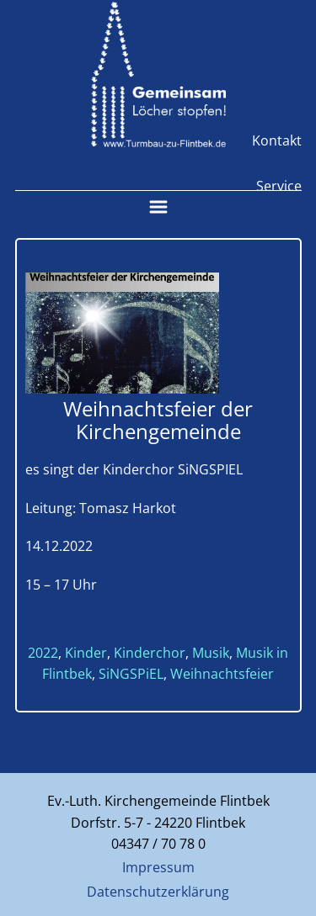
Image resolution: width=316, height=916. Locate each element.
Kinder (86, 652)
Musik (210, 652)
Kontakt (277, 140)
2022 (43, 652)
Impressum (158, 867)
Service (279, 186)
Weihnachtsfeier (222, 673)
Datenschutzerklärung (158, 891)
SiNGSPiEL (131, 673)
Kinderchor (149, 652)
